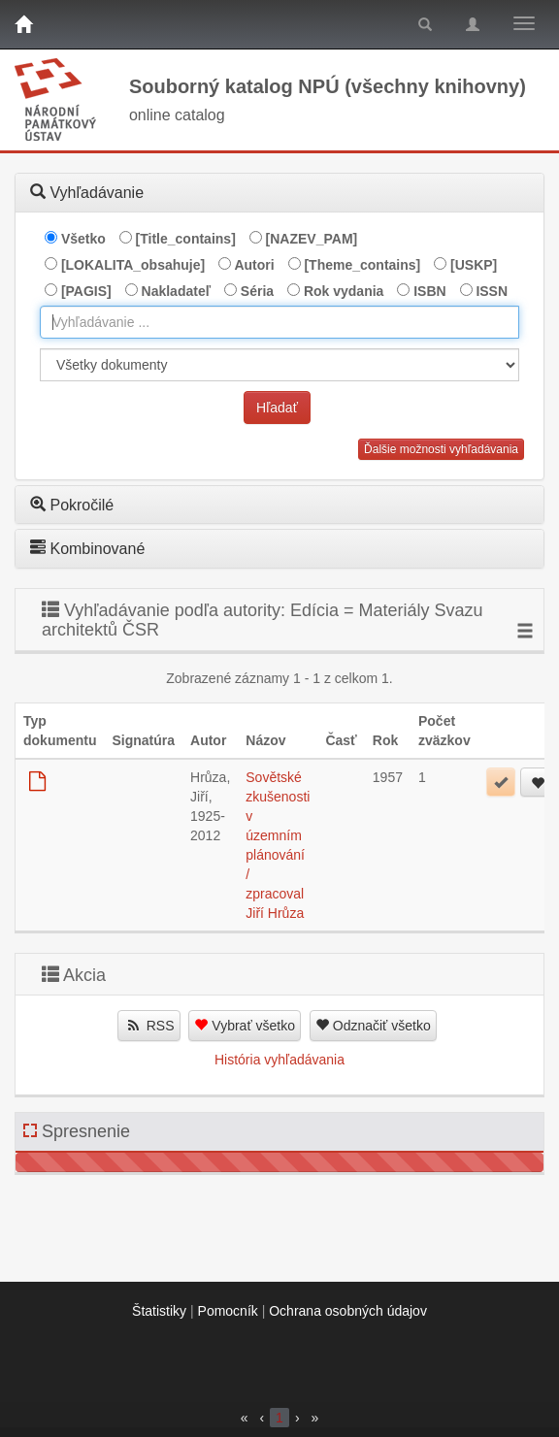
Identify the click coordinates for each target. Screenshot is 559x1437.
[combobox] (279, 322)
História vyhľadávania (279, 1059)
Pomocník (228, 1311)
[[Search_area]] (279, 364)
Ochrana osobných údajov (348, 1311)
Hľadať (277, 407)
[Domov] (23, 24)
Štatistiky (159, 1311)
